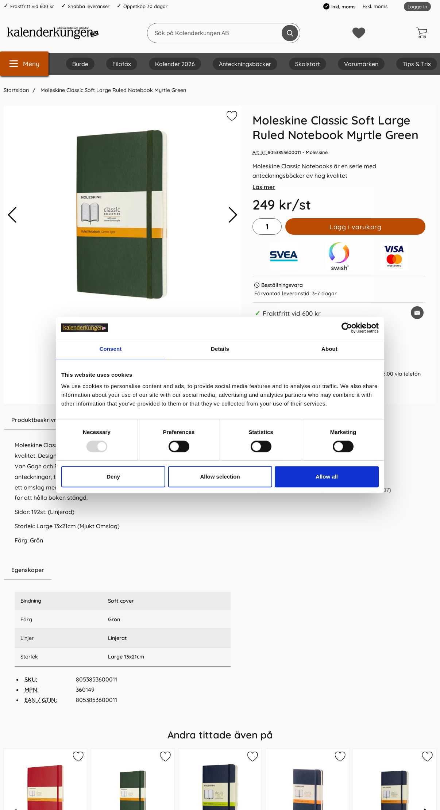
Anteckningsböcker (245, 64)
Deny (113, 476)
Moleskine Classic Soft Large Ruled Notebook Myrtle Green (112, 90)
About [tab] (329, 349)
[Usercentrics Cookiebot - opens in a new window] (347, 327)
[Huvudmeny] (24, 63)
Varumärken (361, 64)
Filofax (121, 64)
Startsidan (16, 90)
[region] (123, 570)
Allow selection (220, 476)
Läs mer (263, 187)
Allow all (327, 476)
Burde (80, 64)
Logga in (417, 6)
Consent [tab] (111, 349)
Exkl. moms (375, 6)
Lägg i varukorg (355, 227)
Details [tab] (220, 349)
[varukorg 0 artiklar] (423, 32)
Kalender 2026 (175, 64)
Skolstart (307, 64)
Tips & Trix (416, 64)
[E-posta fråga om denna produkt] (417, 312)
